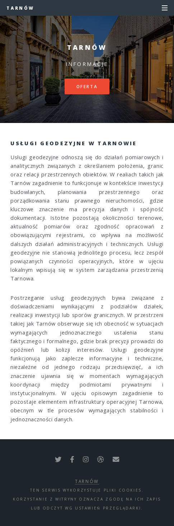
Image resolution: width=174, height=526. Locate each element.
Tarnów (20, 8)
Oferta (87, 86)
